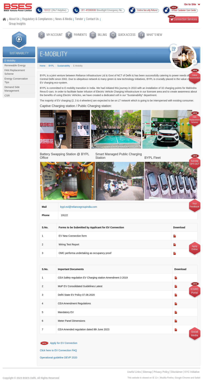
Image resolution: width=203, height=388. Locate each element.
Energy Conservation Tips (16, 80)
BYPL (51, 66)
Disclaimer (177, 371)
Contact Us (92, 19)
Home (42, 66)
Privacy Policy (161, 371)
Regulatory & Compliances (37, 19)
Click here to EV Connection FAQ (58, 350)
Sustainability (63, 66)
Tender (79, 19)
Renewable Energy (15, 65)
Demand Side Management (12, 89)
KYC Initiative (191, 371)
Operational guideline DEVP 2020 (58, 357)
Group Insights (17, 24)
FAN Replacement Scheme (14, 72)
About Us (14, 19)
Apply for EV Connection (63, 342)
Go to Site (190, 4)
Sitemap (147, 371)
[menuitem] (50, 35)
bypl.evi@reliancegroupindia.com (78, 206)
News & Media (63, 19)
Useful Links (134, 371)
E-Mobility (9, 60)
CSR (7, 95)
